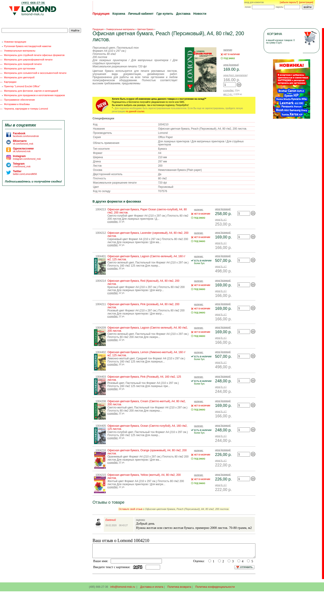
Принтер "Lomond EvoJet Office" (22, 86)
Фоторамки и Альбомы (17, 104)
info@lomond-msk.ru (122, 589)
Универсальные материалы (19, 50)
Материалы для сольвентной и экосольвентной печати (35, 73)
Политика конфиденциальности (215, 589)
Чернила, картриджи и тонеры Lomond (26, 108)
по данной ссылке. (135, 111)
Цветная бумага (145, 29)
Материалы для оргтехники (19, 68)
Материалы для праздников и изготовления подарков (34, 95)
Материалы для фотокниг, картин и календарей (31, 90)
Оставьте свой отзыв (130, 509)
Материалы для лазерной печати (23, 64)
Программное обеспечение (19, 99)
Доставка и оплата (151, 589)
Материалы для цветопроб (19, 77)
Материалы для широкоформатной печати (28, 59)
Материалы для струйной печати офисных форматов (34, 55)
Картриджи (10, 82)
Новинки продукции (15, 41)
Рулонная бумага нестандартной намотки (27, 46)
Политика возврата (179, 589)
